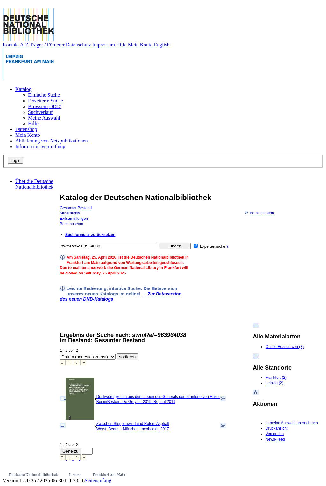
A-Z (24, 44)
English (162, 44)
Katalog (23, 89)
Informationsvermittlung (40, 146)
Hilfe (121, 44)
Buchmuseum (71, 224)
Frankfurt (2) (276, 377)
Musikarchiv (70, 213)
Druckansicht (276, 428)
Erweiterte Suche (45, 100)
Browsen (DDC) (44, 106)
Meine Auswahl (44, 118)
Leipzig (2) (274, 383)
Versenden (275, 434)
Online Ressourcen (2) (285, 346)
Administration (259, 213)
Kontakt (11, 44)
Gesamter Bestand (76, 208)
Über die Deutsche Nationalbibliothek (34, 184)
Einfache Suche (44, 95)
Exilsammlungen (74, 218)
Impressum (103, 44)
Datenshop (26, 129)
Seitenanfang (98, 480)
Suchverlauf (40, 112)
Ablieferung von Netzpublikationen (51, 140)
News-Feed (275, 439)
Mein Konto (140, 44)
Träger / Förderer (47, 44)
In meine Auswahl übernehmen (292, 423)
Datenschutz (78, 44)
